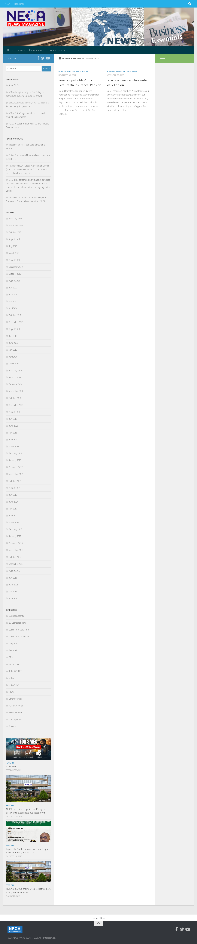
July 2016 (13, 577)
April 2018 (13, 439)
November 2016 (16, 550)
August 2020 (14, 280)
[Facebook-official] (38, 58)
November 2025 (16, 225)
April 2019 (13, 356)
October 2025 (15, 232)
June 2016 (13, 584)
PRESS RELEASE (15, 712)
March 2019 (14, 363)
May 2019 (13, 349)
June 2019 (13, 342)
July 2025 (13, 246)
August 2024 (14, 260)
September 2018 (16, 405)
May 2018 (13, 432)
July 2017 (13, 494)
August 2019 (14, 329)
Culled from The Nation (19, 636)
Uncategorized (15, 719)
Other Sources (80, 71)
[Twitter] (43, 58)
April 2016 (13, 598)
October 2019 (15, 315)
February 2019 (15, 370)
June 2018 (13, 425)
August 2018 (14, 412)
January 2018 (15, 460)
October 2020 (15, 273)
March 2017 (14, 522)
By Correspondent (17, 622)
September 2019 (16, 322)
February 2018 (15, 453)
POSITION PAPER (16, 705)
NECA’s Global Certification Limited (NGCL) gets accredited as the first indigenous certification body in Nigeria (27, 169)
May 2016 (13, 591)
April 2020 (13, 308)
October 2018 (15, 398)
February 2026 (15, 218)
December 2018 (15, 384)
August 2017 (14, 487)
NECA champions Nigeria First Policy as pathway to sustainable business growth (25, 810)
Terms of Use (98, 917)
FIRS (10, 657)
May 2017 (13, 508)
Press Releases (36, 50)
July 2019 (13, 336)
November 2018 (16, 391)
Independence (65, 71)
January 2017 (15, 536)
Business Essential (116, 71)
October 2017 (15, 481)
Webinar (12, 726)
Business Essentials (57, 50)
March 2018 (14, 446)
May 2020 (13, 301)
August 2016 (14, 570)
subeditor (13, 144)
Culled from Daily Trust (19, 629)
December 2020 (15, 266)
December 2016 (15, 543)
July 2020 (13, 287)
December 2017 (15, 467)
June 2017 (13, 501)
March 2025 (14, 253)
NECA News (132, 71)
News (20, 50)
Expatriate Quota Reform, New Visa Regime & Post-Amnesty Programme (28, 850)
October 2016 (15, 557)
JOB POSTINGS (15, 671)
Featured (13, 650)
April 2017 (13, 515)
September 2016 (16, 563)
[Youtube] (47, 58)
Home (10, 50)
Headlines (19, 3)
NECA (7, 3)
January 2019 (15, 377)
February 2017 (15, 529)
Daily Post (13, 643)
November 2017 (16, 474)
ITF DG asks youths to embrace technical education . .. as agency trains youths (28, 187)
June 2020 (13, 294)
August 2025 (14, 239)
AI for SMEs (13, 85)
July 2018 (13, 418)
